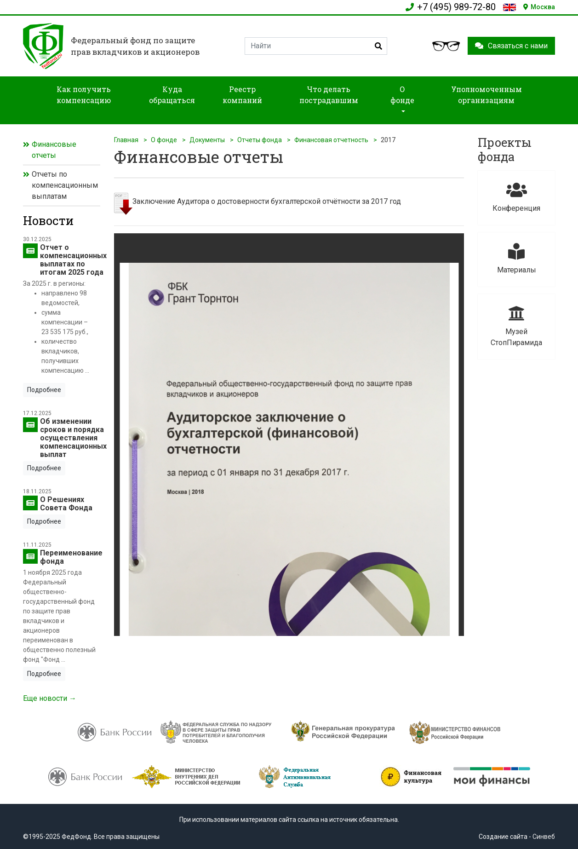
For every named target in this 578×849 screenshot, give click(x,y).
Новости (48, 220)
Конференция (516, 197)
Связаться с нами (511, 45)
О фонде (164, 140)
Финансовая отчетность (331, 140)
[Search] (316, 46)
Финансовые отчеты (54, 150)
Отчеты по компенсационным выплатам (65, 185)
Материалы (516, 258)
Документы (207, 140)
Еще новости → (49, 698)
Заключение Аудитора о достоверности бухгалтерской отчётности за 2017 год (266, 201)
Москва (539, 7)
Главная (126, 140)
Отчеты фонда (259, 140)
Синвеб (543, 836)
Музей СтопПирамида (516, 326)
